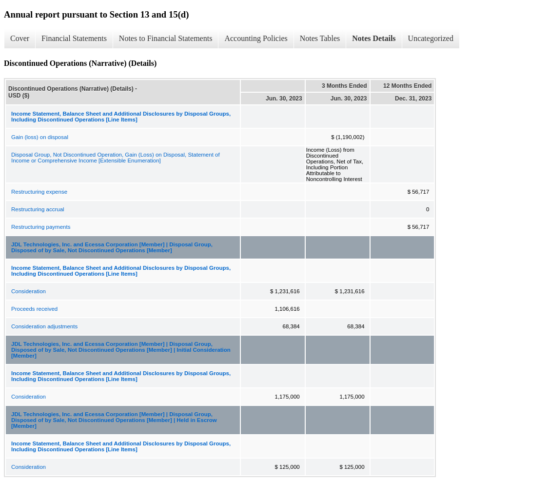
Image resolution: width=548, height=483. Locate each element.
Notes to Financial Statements (166, 38)
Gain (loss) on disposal (39, 137)
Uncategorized (430, 38)
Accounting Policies (255, 38)
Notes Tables (320, 38)
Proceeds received (34, 309)
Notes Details (373, 38)
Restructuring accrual (37, 209)
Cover (19, 38)
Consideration (28, 291)
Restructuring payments (40, 227)
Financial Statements (74, 38)
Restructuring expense (39, 192)
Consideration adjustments (44, 326)
